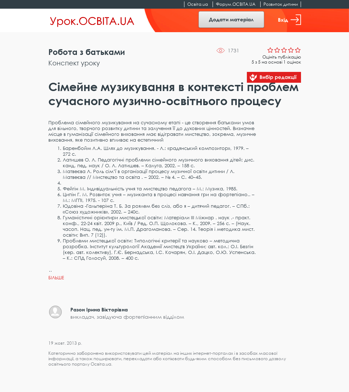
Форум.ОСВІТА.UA (236, 4)
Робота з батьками (86, 52)
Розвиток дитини (280, 4)
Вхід (289, 19)
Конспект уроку (74, 63)
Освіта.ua (197, 4)
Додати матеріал (231, 19)
